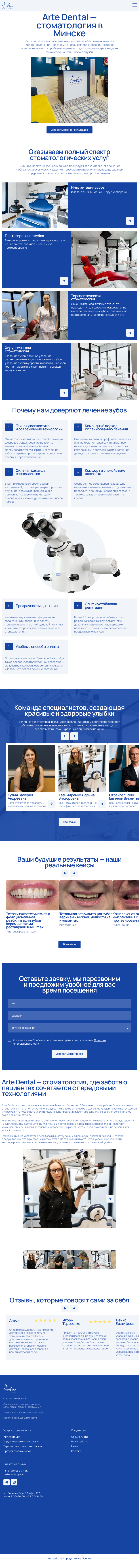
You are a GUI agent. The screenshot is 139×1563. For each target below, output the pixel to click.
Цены (74, 1446)
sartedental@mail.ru (15, 1474)
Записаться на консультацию (69, 130)
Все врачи (69, 822)
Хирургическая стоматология (21, 1441)
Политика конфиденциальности (20, 1417)
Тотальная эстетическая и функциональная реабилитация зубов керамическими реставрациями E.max (28, 920)
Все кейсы (69, 944)
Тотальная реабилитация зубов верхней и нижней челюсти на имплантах (85, 917)
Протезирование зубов (17, 1451)
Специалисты (79, 1436)
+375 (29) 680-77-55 (15, 1470)
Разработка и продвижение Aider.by (69, 1558)
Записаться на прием (69, 1054)
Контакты (76, 1451)
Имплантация (11, 1436)
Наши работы (79, 1441)
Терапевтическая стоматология (22, 1446)
